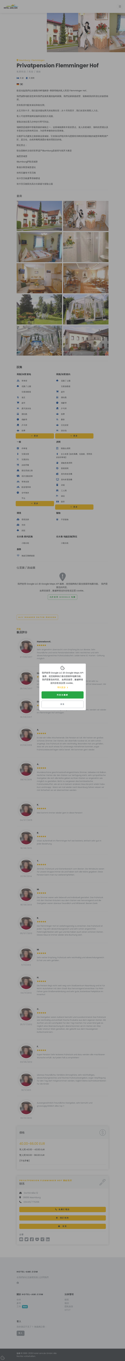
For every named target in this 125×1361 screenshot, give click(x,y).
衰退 (62, 704)
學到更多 (62, 687)
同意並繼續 (62, 695)
